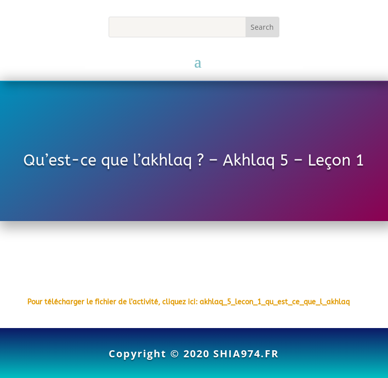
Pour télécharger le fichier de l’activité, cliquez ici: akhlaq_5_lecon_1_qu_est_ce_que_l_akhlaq (188, 302)
